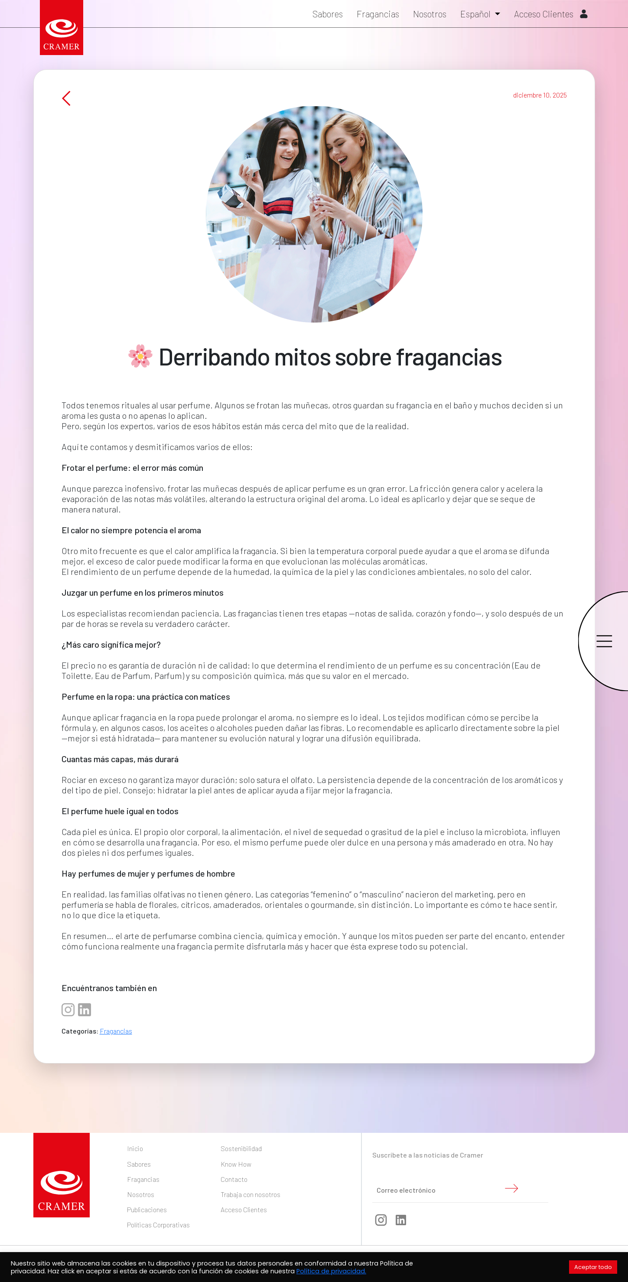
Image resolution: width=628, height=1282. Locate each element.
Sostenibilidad (241, 1148)
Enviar (511, 1188)
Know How (236, 1164)
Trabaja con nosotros (250, 1194)
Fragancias (378, 13)
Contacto (234, 1179)
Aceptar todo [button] (593, 1267)
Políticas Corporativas (158, 1224)
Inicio (135, 1148)
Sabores (327, 13)
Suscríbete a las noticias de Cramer (427, 1155)
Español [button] (476, 13)
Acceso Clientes (551, 13)
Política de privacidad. (331, 1271)
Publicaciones (147, 1209)
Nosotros (429, 13)
